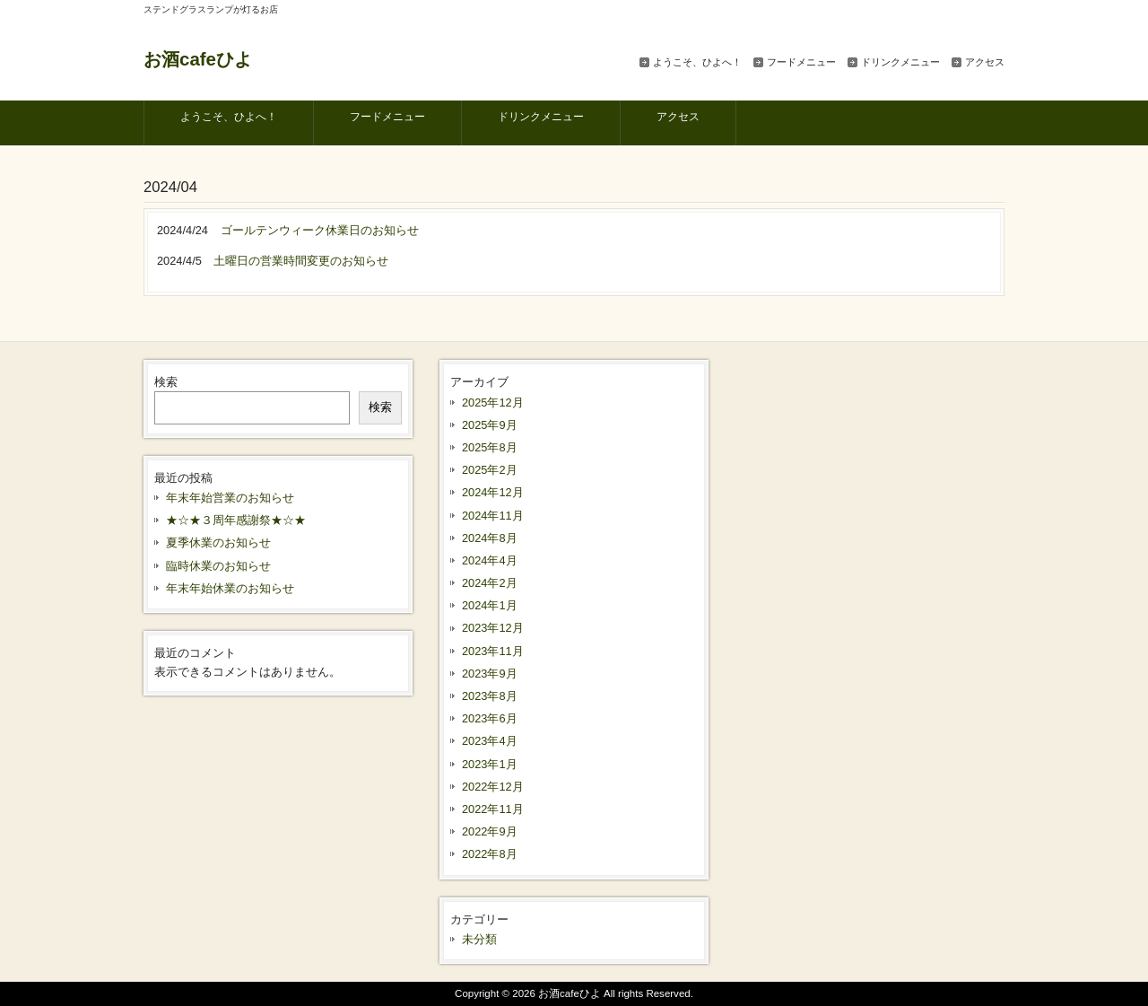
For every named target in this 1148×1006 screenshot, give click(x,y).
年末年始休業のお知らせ (230, 588)
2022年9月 (489, 831)
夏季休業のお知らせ (218, 542)
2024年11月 (493, 515)
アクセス (984, 62)
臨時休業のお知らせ (218, 566)
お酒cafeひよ (198, 58)
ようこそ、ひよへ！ (697, 62)
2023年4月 (489, 741)
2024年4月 (489, 560)
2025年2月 (489, 470)
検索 (166, 382)
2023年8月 (489, 696)
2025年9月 (489, 425)
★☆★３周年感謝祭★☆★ (236, 520)
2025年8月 (489, 447)
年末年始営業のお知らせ (230, 497)
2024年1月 (489, 605)
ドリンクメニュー (900, 62)
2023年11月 (493, 651)
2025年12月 (493, 402)
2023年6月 (489, 718)
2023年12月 (493, 627)
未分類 (479, 939)
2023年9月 (489, 673)
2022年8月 (489, 854)
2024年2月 (489, 583)
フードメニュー (801, 62)
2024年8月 (489, 538)
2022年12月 (493, 786)
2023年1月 (489, 764)
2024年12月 (493, 492)
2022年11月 (493, 809)
